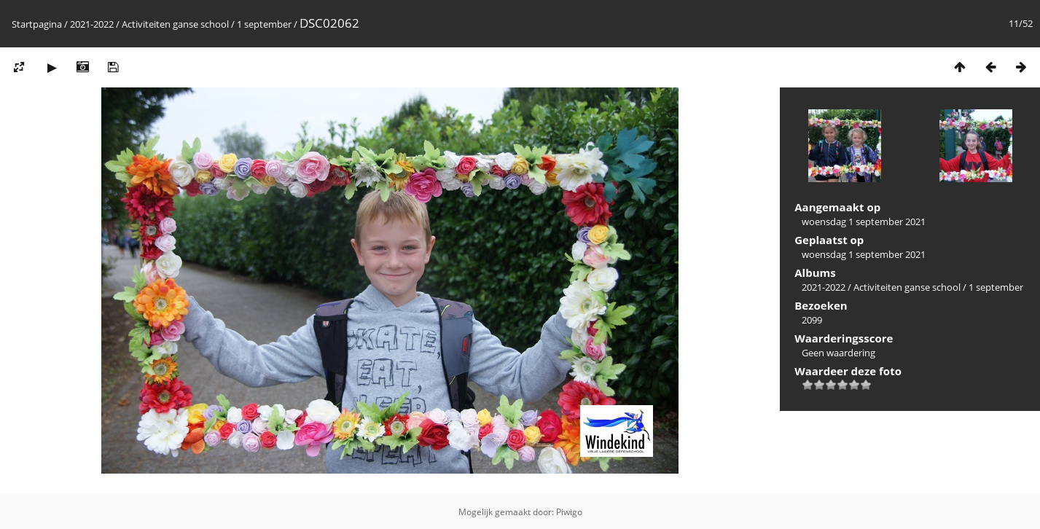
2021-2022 (92, 24)
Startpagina (37, 24)
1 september (264, 24)
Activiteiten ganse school (175, 24)
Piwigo (569, 512)
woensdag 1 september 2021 (864, 221)
